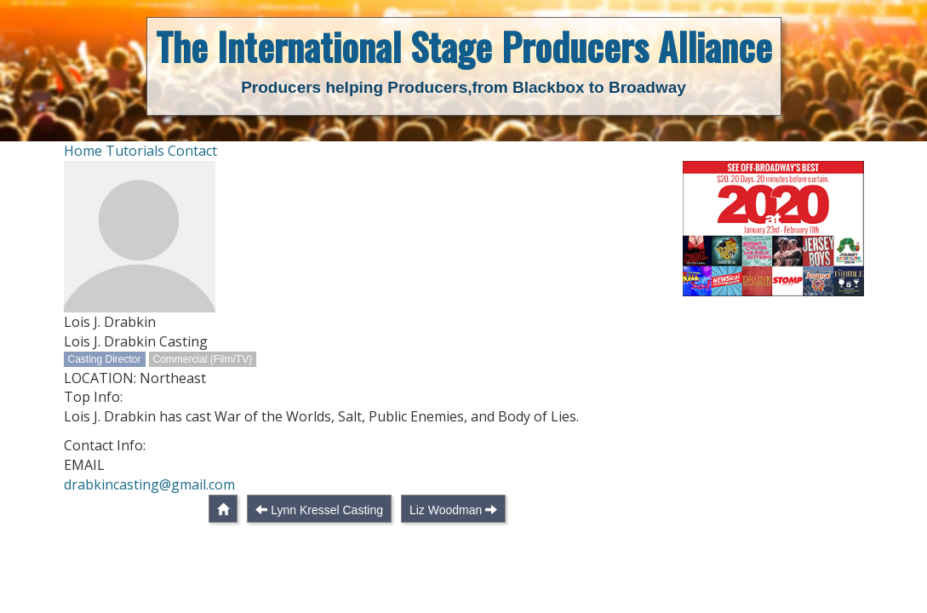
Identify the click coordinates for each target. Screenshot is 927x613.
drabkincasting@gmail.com (149, 484)
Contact (192, 150)
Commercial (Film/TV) (203, 359)
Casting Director (104, 359)
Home (83, 150)
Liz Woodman (445, 510)
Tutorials (135, 150)
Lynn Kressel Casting (327, 510)
